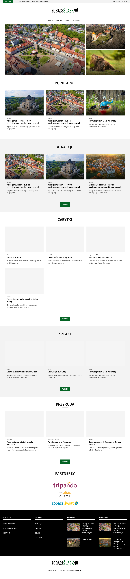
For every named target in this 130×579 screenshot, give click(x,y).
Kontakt (124, 1)
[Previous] (15, 1)
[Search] (82, 21)
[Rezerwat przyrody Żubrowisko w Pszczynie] (105, 62)
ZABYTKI (59, 21)
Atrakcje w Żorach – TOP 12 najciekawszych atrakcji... (35, 2)
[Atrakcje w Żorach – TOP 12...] (45, 49)
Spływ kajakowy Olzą (57, 372)
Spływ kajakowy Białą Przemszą (102, 121)
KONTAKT (6, 533)
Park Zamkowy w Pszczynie (100, 257)
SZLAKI (67, 21)
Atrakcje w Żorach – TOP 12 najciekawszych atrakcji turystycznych (64, 122)
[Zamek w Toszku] (105, 36)
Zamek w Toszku (14, 257)
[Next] (17, 1)
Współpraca (116, 1)
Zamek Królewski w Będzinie (60, 257)
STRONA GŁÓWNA (9, 524)
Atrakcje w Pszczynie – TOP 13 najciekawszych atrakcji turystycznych (105, 186)
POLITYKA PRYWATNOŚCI (11, 528)
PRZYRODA (76, 21)
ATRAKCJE (50, 21)
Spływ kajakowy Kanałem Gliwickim (22, 372)
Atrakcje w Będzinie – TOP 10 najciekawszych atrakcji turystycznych (23, 122)
